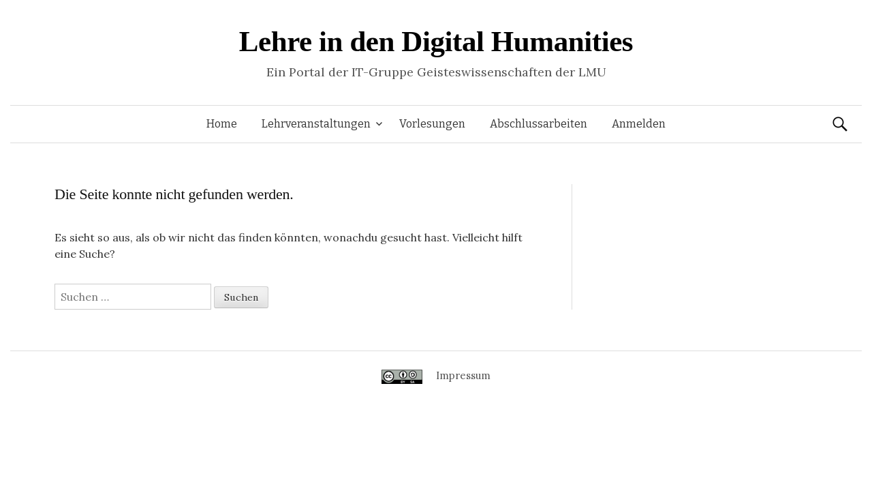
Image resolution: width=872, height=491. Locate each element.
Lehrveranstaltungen (316, 123)
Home (221, 123)
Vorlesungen (432, 123)
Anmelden (639, 123)
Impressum (463, 375)
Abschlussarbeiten (538, 123)
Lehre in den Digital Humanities (436, 41)
